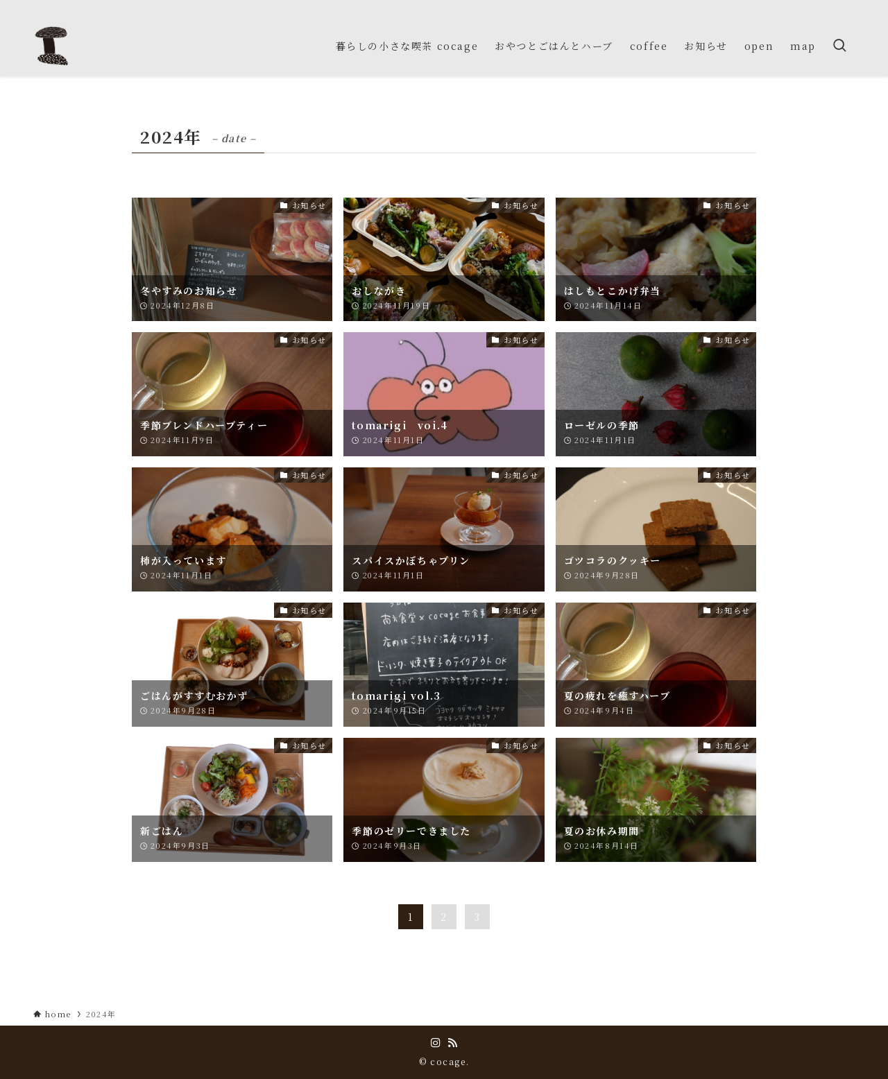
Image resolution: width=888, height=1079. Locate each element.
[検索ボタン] (839, 45)
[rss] (846, 7)
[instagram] (828, 7)
